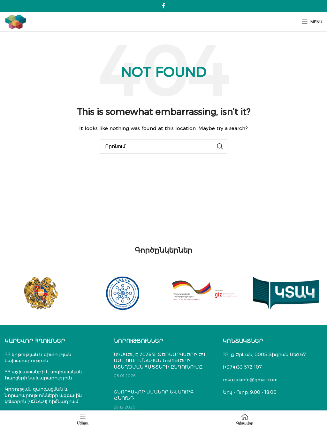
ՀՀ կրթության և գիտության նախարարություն (38, 358)
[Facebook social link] (163, 6)
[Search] (163, 146)
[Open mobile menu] (311, 21)
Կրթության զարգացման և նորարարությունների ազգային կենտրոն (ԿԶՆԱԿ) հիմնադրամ (43, 395)
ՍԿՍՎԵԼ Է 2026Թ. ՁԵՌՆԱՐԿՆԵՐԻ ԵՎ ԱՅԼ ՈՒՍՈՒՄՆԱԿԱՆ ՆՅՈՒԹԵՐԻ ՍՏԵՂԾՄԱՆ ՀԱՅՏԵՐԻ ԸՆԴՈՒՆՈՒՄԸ (159, 361)
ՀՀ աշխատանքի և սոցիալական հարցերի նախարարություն (43, 375)
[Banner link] (41, 293)
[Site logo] (16, 21)
